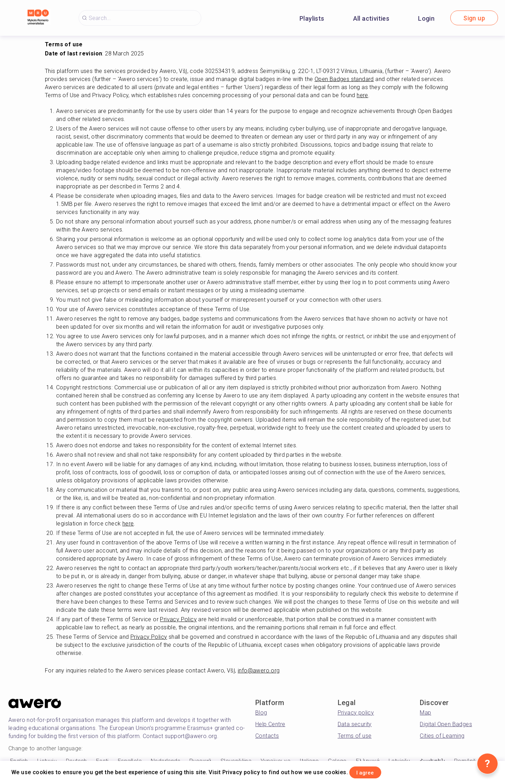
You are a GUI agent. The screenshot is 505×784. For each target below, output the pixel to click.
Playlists (311, 18)
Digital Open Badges (446, 724)
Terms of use (355, 735)
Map (425, 712)
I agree (372, 771)
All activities (371, 18)
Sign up (474, 18)
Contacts (267, 735)
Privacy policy (356, 712)
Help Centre (270, 724)
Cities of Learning (442, 735)
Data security (355, 724)
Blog (261, 712)
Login (426, 18)
